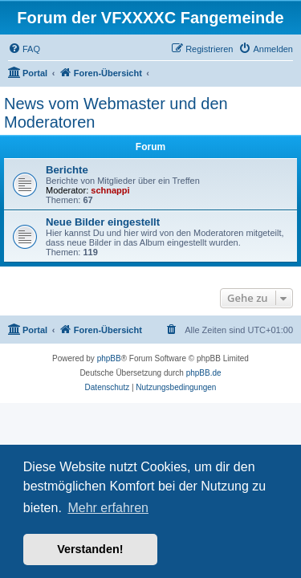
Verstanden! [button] (90, 549)
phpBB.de (204, 372)
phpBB (109, 358)
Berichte (67, 170)
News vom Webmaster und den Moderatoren (116, 113)
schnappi (110, 190)
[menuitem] (24, 49)
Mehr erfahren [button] (107, 508)
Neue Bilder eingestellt (103, 222)
